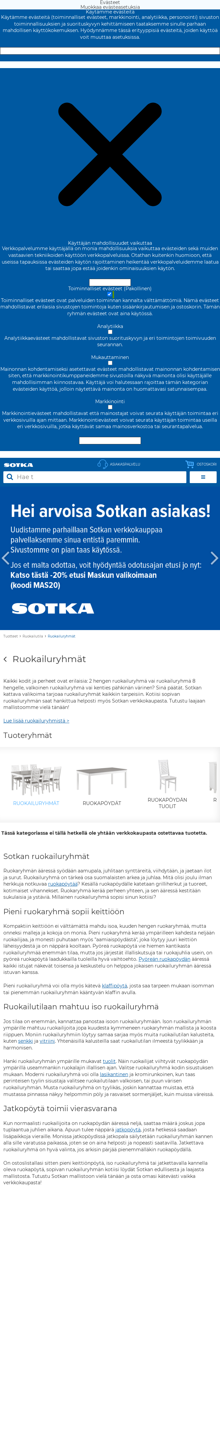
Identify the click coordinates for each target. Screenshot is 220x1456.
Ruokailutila (33, 636)
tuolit (109, 1061)
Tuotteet (10, 636)
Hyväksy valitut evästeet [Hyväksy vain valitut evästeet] (110, 441)
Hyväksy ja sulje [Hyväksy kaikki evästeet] (110, 51)
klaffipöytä (114, 986)
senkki (25, 1041)
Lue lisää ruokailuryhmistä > (36, 721)
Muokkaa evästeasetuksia (110, 65)
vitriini (47, 1041)
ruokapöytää (62, 884)
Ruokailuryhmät (61, 636)
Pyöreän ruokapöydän (164, 959)
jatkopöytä (128, 1130)
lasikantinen (114, 1074)
